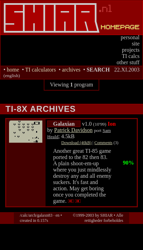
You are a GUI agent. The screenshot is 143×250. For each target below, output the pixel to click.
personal (130, 37)
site (136, 44)
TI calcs (131, 56)
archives (71, 70)
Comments (103, 142)
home (13, 70)
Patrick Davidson (73, 130)
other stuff (128, 62)
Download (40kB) (76, 142)
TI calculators (40, 70)
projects (131, 50)
